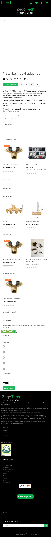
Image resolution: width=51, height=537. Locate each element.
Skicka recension (9, 388)
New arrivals (7, 196)
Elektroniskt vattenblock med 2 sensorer (37, 260)
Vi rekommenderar (9, 274)
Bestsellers (7, 234)
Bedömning (7, 320)
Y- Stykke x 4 (7, 221)
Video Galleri (6, 482)
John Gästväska (31, 164)
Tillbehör (6, 180)
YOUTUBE (5, 435)
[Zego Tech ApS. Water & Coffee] (25, 10)
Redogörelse (6, 373)
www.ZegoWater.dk (36, 412)
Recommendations (9, 139)
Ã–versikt (5, 476)
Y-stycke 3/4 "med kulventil (12, 164)
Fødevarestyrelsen (6, 442)
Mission (5, 480)
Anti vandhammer (32, 221)
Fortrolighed (6, 463)
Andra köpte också (9, 312)
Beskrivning (9, 124)
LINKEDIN (5, 433)
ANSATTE (5, 478)
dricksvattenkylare (6, 420)
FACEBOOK (5, 430)
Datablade (5, 473)
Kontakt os (6, 467)
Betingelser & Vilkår (8, 469)
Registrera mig (46, 525)
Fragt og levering (7, 465)
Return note (6, 471)
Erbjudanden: (7, 188)
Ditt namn (6, 335)
